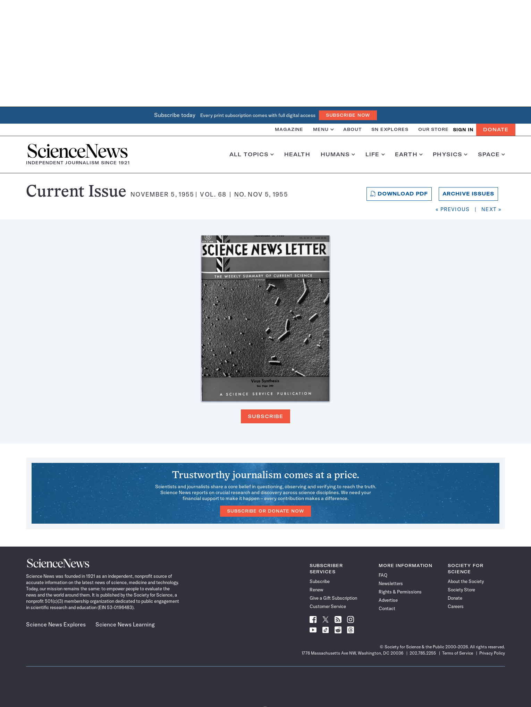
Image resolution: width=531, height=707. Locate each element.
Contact (387, 608)
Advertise (388, 600)
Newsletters (391, 583)
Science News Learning (125, 624)
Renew (316, 589)
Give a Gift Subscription (333, 598)
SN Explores (389, 129)
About (352, 129)
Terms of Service (457, 653)
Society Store (461, 589)
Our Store (433, 129)
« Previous (453, 209)
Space (491, 154)
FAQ (383, 575)
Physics (450, 154)
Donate (495, 129)
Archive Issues (468, 194)
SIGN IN (463, 129)
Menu (323, 129)
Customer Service (328, 606)
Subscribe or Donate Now (265, 511)
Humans (338, 154)
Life (375, 154)
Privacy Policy (492, 653)
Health (297, 154)
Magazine (289, 129)
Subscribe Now (348, 115)
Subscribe (265, 416)
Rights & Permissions (400, 591)
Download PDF (399, 194)
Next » (491, 209)
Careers (456, 606)
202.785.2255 (423, 653)
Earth (408, 154)
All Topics (251, 154)
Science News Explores (56, 624)
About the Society (466, 581)
